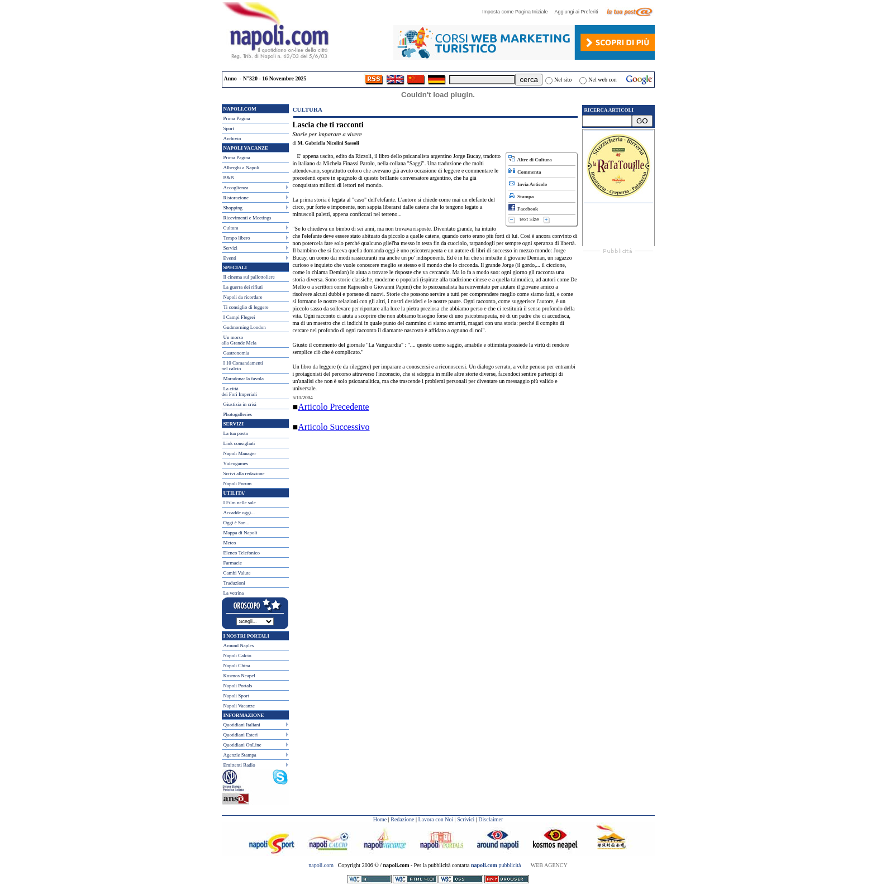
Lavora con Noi (435, 819)
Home (380, 819)
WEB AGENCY (549, 865)
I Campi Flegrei (239, 317)
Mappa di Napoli (240, 532)
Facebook (523, 209)
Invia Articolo (528, 184)
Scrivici (465, 819)
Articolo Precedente (333, 406)
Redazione (402, 819)
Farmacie (232, 563)
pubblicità (496, 865)
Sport (229, 128)
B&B (228, 177)
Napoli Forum (237, 483)
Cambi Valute (237, 573)
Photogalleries (238, 414)
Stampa (521, 196)
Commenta (524, 172)
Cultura (231, 228)
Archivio (232, 138)
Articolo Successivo (333, 427)
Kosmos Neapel (239, 675)
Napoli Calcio (237, 655)
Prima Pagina (236, 118)
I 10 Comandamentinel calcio (243, 365)
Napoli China (236, 665)
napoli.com (321, 865)
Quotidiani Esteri (240, 735)
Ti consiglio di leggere (246, 307)
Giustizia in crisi (240, 404)
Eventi (230, 258)
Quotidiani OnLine (242, 745)
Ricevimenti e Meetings (247, 218)
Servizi (230, 248)
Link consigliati (239, 443)
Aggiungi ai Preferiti (578, 12)
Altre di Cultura (530, 159)
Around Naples (238, 645)
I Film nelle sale (239, 502)
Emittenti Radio (239, 765)
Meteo (229, 543)
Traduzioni (234, 583)
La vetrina (233, 593)
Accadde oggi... (239, 512)
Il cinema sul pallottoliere (249, 277)
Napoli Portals (238, 685)
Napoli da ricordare (243, 297)
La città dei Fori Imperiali (239, 391)
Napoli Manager (239, 453)
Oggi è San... (236, 522)
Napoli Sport (236, 695)
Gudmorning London (244, 327)
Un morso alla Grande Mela (239, 340)
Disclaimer (490, 819)
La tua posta (235, 433)
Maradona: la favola (243, 378)
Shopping (233, 207)
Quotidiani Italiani (241, 725)
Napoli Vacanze (239, 706)
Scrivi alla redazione (244, 473)
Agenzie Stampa (239, 755)
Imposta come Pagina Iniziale (518, 12)
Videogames (235, 463)
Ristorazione (236, 197)
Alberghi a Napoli (241, 167)
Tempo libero (236, 238)
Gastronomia (236, 353)
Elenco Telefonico (241, 553)
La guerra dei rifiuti (243, 287)
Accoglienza (236, 187)
